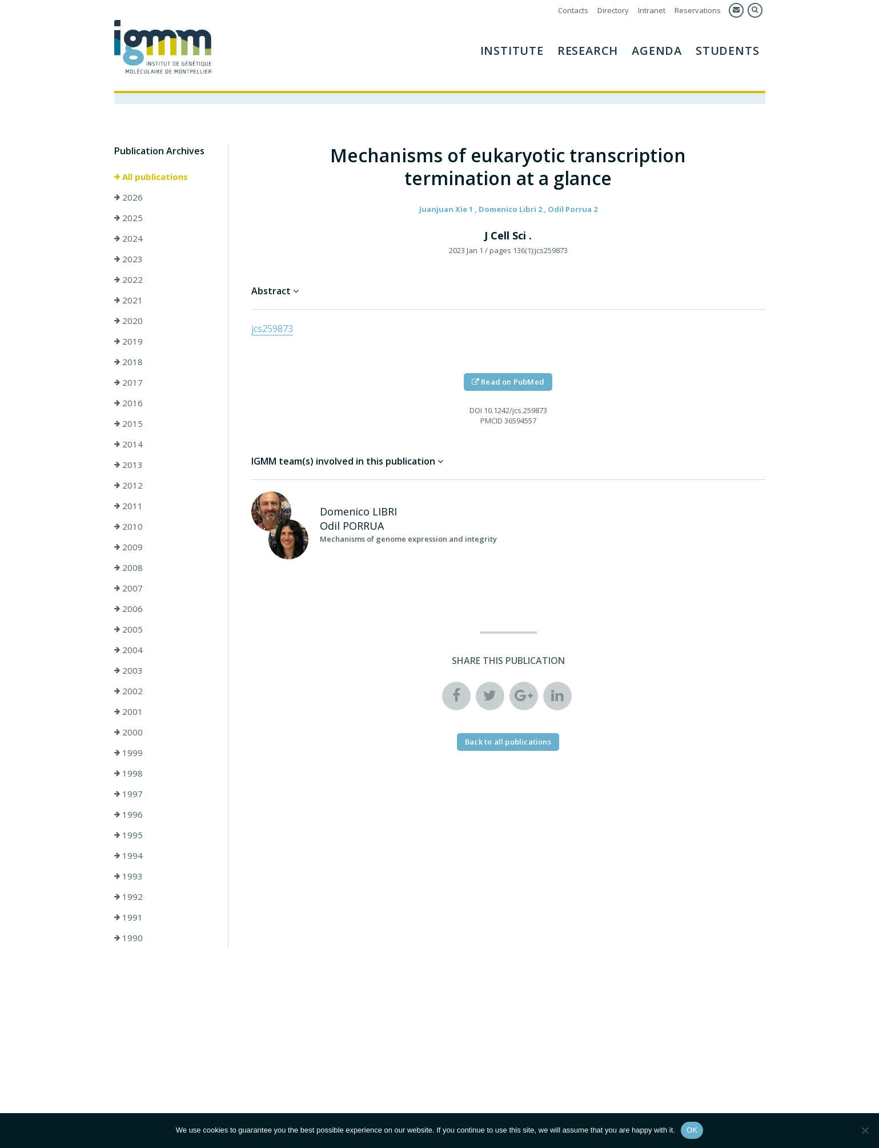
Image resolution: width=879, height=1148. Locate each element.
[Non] (864, 1130)
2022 (128, 279)
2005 (128, 629)
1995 (128, 835)
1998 (128, 773)
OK (692, 1130)
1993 (128, 876)
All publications (151, 176)
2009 (128, 547)
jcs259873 (272, 328)
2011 (128, 505)
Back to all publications (508, 742)
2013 (128, 464)
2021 (128, 300)
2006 (128, 608)
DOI (475, 410)
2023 (128, 259)
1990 (128, 937)
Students (727, 50)
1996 (128, 814)
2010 (128, 526)
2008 (128, 567)
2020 (128, 320)
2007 (128, 588)
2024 (128, 238)
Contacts (573, 10)
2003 (128, 670)
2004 (128, 649)
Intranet (651, 10)
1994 (128, 855)
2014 (128, 444)
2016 (128, 403)
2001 (128, 711)
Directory (613, 10)
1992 (128, 896)
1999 (128, 752)
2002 (128, 691)
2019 (128, 341)
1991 (128, 917)
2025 (128, 217)
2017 (128, 382)
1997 (128, 793)
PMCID (491, 420)
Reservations (698, 10)
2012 (128, 485)
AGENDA (657, 50)
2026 (128, 197)
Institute (512, 50)
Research (587, 50)
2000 (128, 732)
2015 (128, 423)
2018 (128, 361)
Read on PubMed (508, 382)
